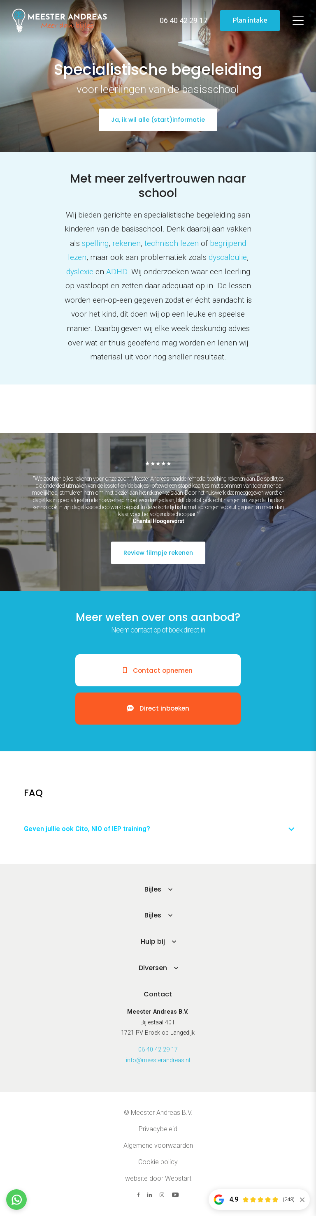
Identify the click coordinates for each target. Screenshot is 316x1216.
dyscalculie (228, 257)
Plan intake (249, 20)
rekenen (126, 243)
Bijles (152, 889)
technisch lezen (171, 243)
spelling (95, 243)
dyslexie (79, 271)
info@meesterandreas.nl (158, 1060)
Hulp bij (153, 942)
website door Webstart (158, 1179)
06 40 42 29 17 (158, 1050)
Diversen (153, 968)
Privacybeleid (158, 1129)
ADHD (116, 271)
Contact (158, 994)
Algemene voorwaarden (158, 1146)
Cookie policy (158, 1162)
